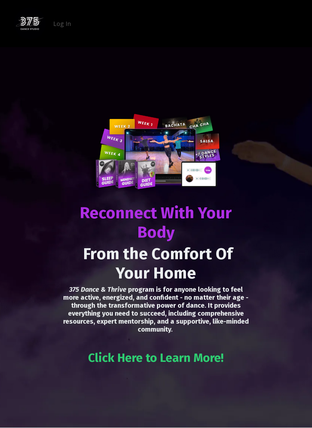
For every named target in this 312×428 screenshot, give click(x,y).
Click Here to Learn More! (156, 358)
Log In (62, 24)
